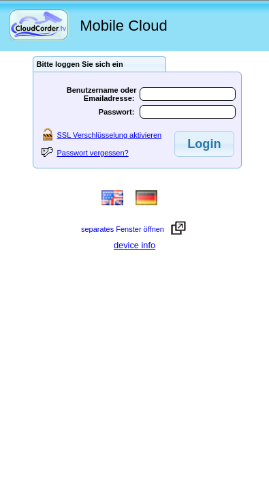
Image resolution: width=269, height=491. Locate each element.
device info (134, 245)
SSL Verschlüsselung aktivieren (109, 135)
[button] (204, 144)
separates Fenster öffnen (124, 229)
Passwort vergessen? (93, 153)
